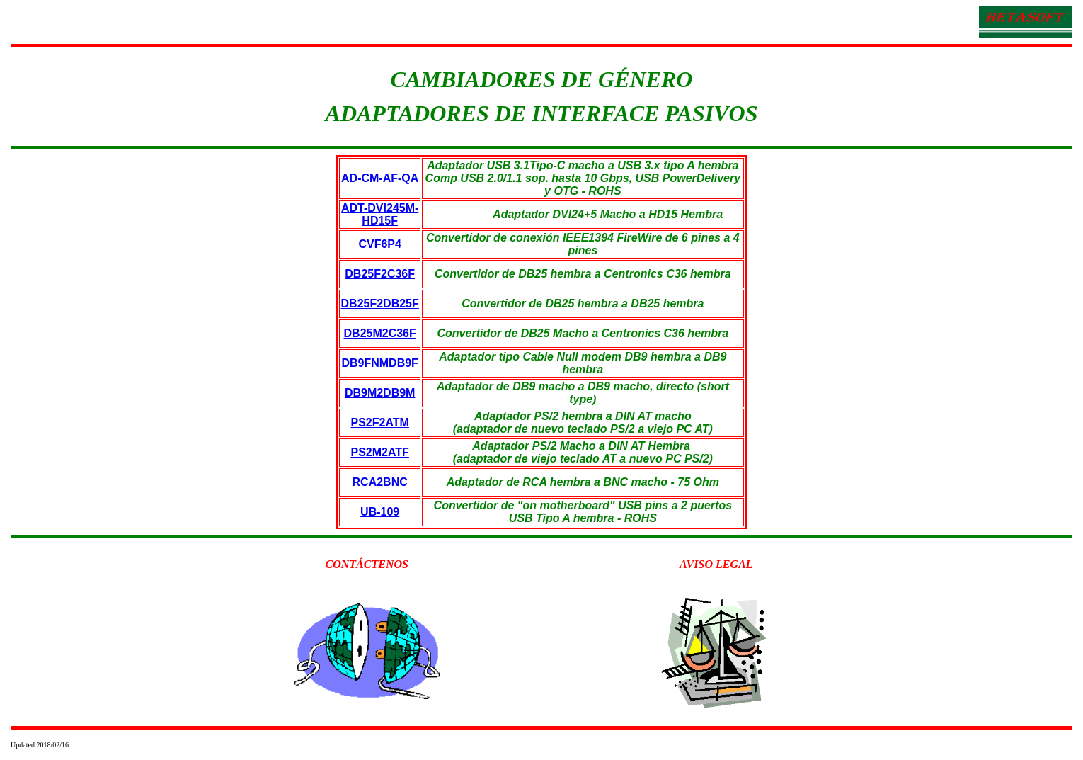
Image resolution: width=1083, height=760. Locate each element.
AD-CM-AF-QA (379, 178)
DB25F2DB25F (380, 303)
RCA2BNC (380, 482)
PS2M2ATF (379, 452)
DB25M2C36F (380, 333)
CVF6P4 (379, 244)
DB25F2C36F (380, 274)
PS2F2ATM (379, 422)
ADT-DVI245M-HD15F (379, 214)
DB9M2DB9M (380, 393)
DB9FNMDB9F (379, 363)
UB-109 (379, 512)
